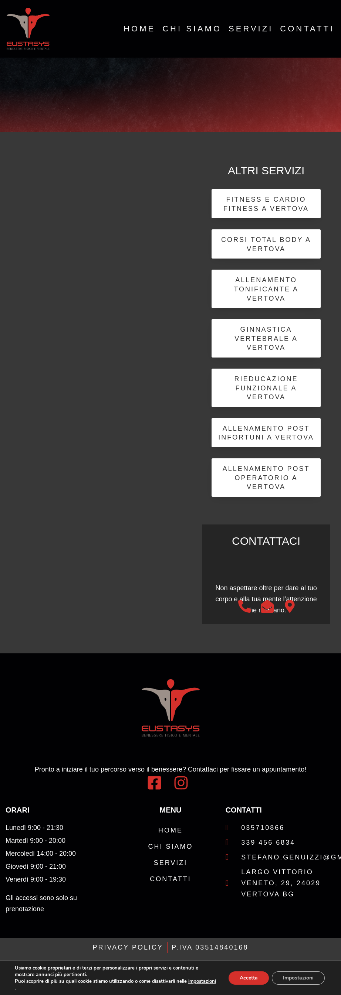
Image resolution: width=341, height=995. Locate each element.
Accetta (249, 977)
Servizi (251, 28)
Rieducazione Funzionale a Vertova (266, 388)
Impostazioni (298, 977)
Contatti (307, 28)
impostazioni (202, 981)
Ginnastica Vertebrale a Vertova (266, 339)
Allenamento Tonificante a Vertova (266, 289)
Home (139, 28)
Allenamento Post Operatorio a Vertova (266, 478)
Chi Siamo (192, 28)
